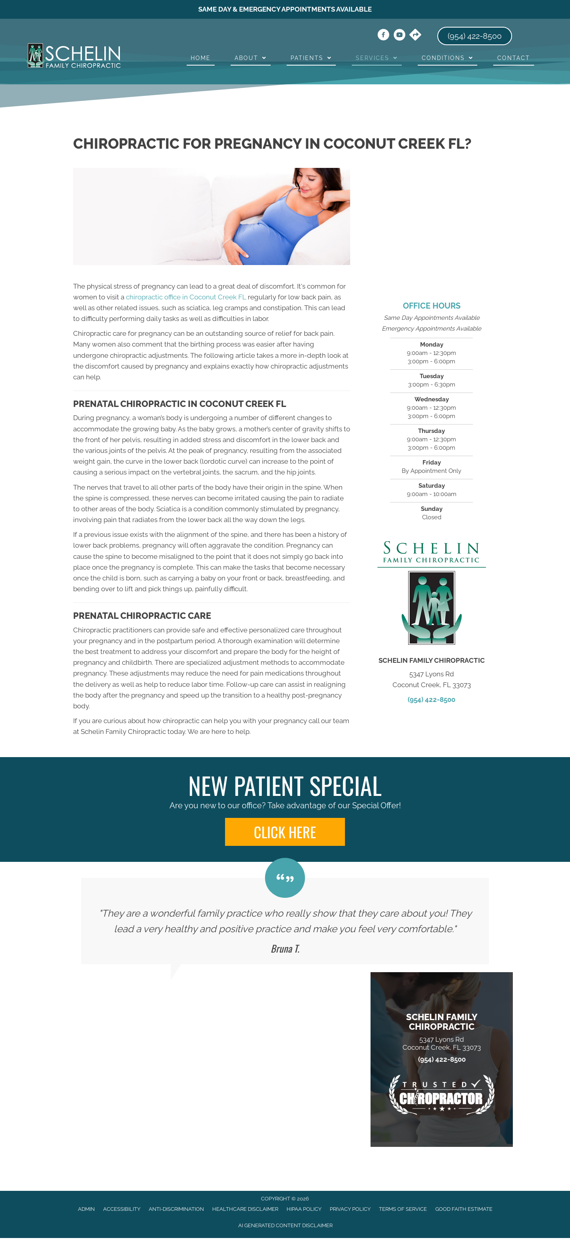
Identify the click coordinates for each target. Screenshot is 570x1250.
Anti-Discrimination (176, 1209)
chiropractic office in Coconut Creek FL (186, 297)
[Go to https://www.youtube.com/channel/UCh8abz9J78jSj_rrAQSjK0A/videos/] (399, 36)
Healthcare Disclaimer (245, 1209)
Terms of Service (403, 1209)
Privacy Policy (350, 1209)
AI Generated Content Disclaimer (285, 1225)
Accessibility (121, 1209)
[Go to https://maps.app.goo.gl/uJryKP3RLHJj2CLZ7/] (415, 35)
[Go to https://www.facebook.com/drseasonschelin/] (383, 36)
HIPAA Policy (304, 1209)
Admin (86, 1209)
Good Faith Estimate (463, 1209)
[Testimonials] (285, 921)
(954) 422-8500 (431, 700)
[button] (285, 832)
